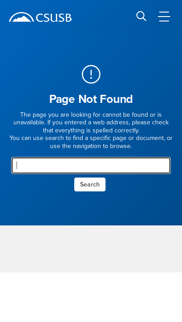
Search (90, 184)
